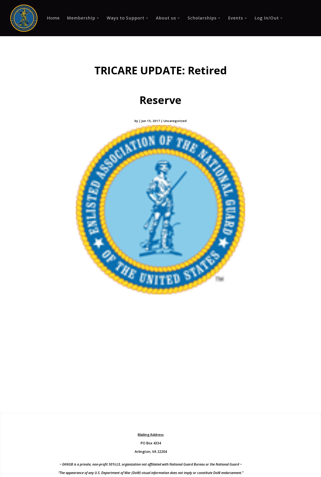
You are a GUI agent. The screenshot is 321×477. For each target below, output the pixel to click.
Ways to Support (125, 18)
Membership (81, 18)
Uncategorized (175, 121)
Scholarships (202, 18)
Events (235, 18)
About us (166, 18)
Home (53, 18)
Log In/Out (267, 18)
